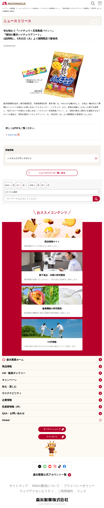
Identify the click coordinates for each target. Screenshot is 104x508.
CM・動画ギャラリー (13, 373)
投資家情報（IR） (12, 406)
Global (52, 420)
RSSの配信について (46, 485)
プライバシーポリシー (79, 485)
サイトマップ (18, 485)
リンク (81, 491)
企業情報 (7, 400)
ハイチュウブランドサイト (19, 158)
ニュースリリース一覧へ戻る (52, 173)
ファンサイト (55, 437)
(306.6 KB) (12, 135)
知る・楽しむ (9, 386)
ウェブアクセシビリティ (37, 491)
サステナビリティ (12, 393)
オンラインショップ (53, 429)
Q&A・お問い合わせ (13, 413)
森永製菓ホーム (15, 359)
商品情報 (7, 366)
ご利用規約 (65, 491)
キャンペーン (9, 380)
